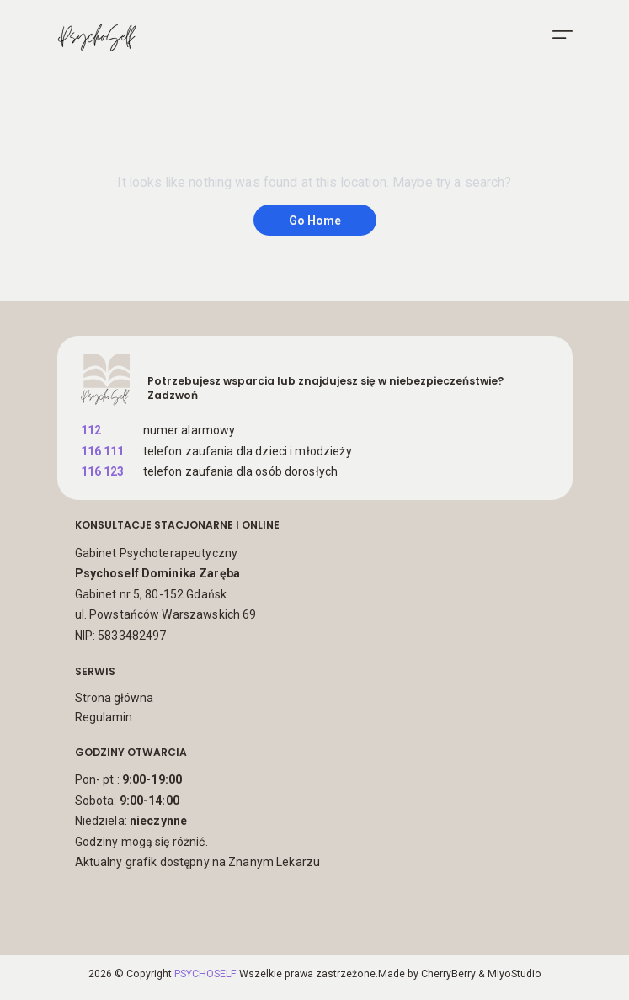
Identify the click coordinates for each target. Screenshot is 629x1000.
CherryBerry (448, 974)
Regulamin (103, 717)
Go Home (315, 220)
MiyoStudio (514, 974)
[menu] (562, 34)
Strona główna (114, 698)
